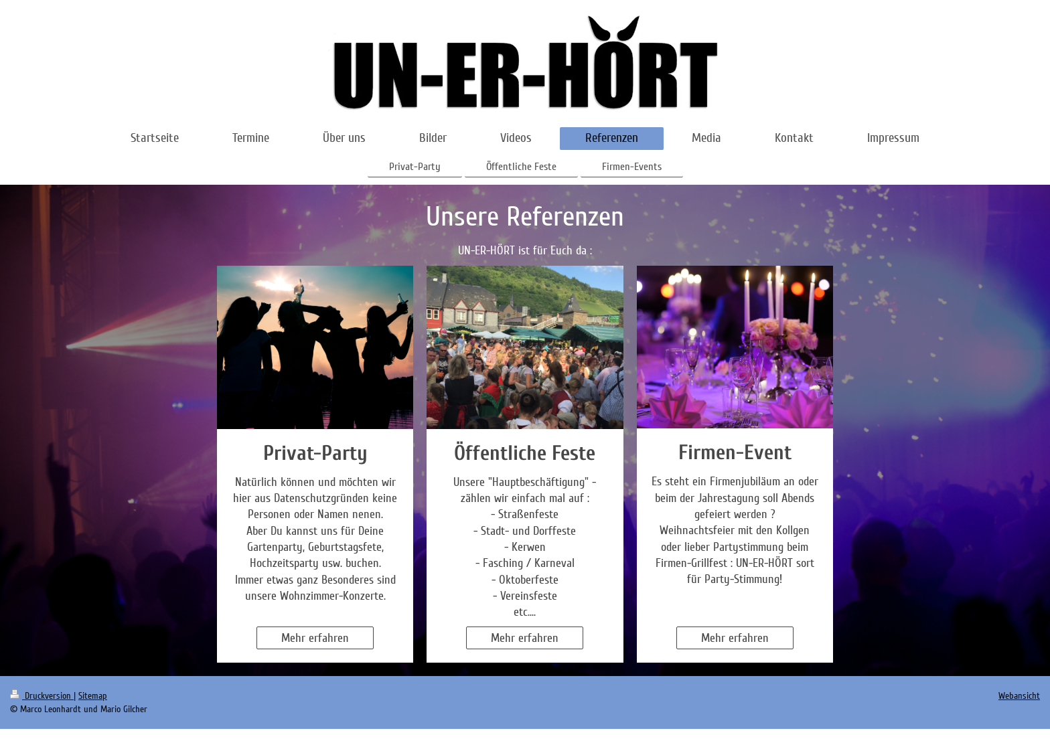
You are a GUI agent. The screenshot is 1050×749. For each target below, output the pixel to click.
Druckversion (42, 695)
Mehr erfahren (315, 638)
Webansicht (1019, 695)
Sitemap (92, 695)
